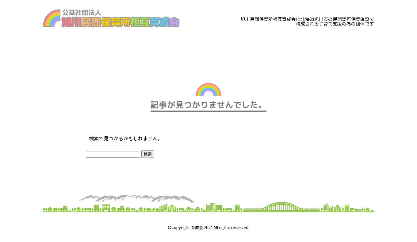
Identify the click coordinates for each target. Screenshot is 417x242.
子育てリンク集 (291, 44)
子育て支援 (152, 44)
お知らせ (336, 44)
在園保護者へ (197, 44)
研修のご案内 (106, 44)
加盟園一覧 (243, 44)
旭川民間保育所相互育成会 (111, 18)
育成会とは (60, 44)
